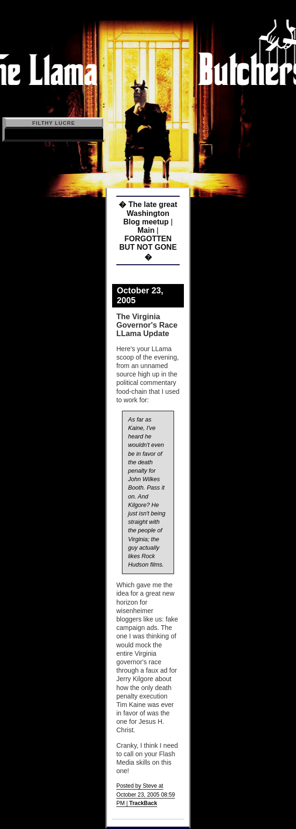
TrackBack (143, 803)
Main (145, 230)
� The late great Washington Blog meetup (148, 213)
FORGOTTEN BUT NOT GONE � (148, 248)
